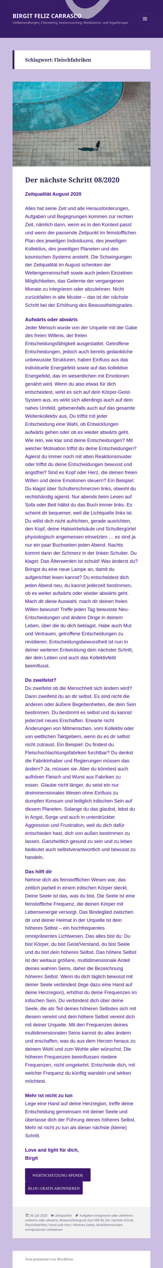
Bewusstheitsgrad (73, 1220)
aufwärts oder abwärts (41, 1220)
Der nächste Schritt (119, 1220)
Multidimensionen (109, 1225)
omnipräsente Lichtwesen (44, 1229)
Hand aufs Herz (60, 1225)
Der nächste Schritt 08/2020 (72, 179)
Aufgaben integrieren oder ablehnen (106, 1215)
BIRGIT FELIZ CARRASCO (47, 16)
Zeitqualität (63, 1215)
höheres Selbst (84, 1225)
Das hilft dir (95, 1220)
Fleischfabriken (36, 1225)
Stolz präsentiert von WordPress (49, 1259)
